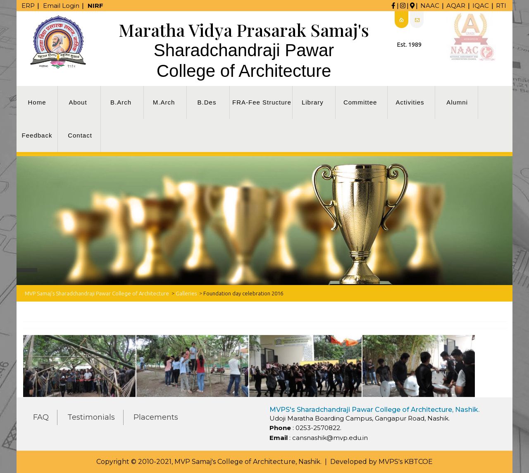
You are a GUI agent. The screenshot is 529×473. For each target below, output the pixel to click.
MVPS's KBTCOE (406, 462)
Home (37, 102)
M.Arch (164, 102)
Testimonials (91, 417)
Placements (155, 417)
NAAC (429, 6)
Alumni (457, 102)
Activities (410, 102)
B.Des (207, 102)
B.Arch (120, 102)
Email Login (61, 6)
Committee (360, 102)
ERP (28, 6)
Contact (80, 135)
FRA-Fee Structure (261, 102)
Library (313, 102)
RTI (501, 6)
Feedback (37, 135)
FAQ (41, 417)
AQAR (455, 6)
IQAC (480, 6)
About (78, 102)
